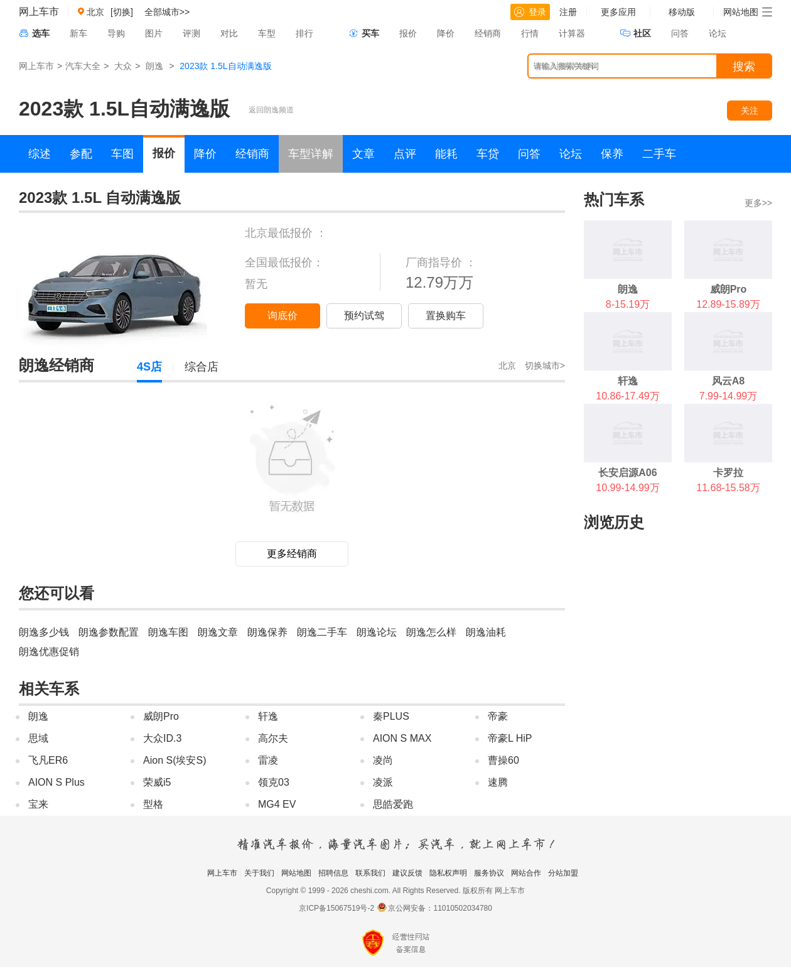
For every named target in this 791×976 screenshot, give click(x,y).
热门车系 (614, 199)
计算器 (572, 33)
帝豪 (498, 716)
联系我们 (370, 873)
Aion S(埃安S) (174, 760)
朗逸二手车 (322, 632)
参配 (81, 154)
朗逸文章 (218, 632)
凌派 (383, 782)
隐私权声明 (448, 873)
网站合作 (526, 873)
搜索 (744, 66)
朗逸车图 (168, 632)
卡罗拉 (728, 472)
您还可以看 (56, 593)
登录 (530, 12)
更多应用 (618, 12)
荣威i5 (157, 782)
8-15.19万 (628, 304)
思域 (38, 738)
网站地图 (296, 873)
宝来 (38, 804)
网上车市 (39, 11)
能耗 (446, 154)
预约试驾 (364, 315)
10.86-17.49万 (627, 396)
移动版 (682, 12)
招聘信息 (333, 873)
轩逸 (268, 716)
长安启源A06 (627, 472)
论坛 (717, 33)
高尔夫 (273, 738)
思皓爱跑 (393, 804)
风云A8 (728, 381)
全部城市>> (167, 12)
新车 (78, 33)
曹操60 (503, 760)
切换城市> (545, 366)
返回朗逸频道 (271, 110)
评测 (191, 33)
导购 (116, 33)
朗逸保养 (267, 632)
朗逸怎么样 (431, 632)
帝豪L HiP (510, 738)
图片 (154, 33)
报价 (408, 33)
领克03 (273, 782)
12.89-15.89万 (728, 304)
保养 (612, 154)
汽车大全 (82, 66)
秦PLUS (391, 716)
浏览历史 (614, 522)
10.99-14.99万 (627, 487)
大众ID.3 (162, 738)
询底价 (282, 315)
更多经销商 (292, 553)
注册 (568, 12)
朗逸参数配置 (108, 632)
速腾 (498, 782)
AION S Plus (56, 782)
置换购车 (446, 315)
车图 (122, 154)
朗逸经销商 (56, 365)
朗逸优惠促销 (49, 651)
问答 (680, 33)
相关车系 (49, 688)
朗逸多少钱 (44, 632)
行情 (530, 33)
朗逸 (154, 66)
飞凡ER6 (48, 760)
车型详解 (310, 154)
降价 (446, 33)
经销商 (488, 33)
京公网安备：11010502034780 (440, 908)
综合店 (201, 367)
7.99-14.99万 (728, 396)
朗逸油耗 (486, 632)
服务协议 (489, 873)
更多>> (758, 203)
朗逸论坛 (377, 632)
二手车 (659, 154)
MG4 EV (277, 804)
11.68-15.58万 (728, 487)
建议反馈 (407, 873)
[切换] (121, 12)
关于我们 (259, 873)
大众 (123, 66)
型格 (153, 804)
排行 (304, 33)
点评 (405, 154)
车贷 (487, 154)
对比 (229, 33)
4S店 (149, 367)
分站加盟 (563, 873)
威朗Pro (161, 716)
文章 (363, 154)
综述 (39, 154)
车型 (267, 33)
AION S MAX (402, 738)
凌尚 (383, 760)
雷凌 (268, 760)
